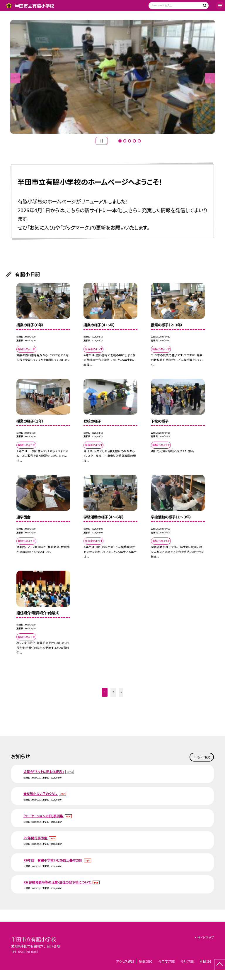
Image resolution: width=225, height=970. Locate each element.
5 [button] (139, 140)
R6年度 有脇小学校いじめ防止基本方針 (53, 860)
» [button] (121, 692)
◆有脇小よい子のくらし (40, 793)
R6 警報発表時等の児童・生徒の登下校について (57, 882)
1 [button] (119, 140)
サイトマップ (205, 937)
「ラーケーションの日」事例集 (43, 815)
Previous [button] (15, 78)
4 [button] (134, 140)
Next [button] (210, 78)
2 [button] (124, 140)
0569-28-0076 (28, 951)
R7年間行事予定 (35, 837)
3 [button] (129, 140)
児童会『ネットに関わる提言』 (43, 771)
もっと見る (203, 757)
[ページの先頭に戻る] (219, 964)
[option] (112, 77)
